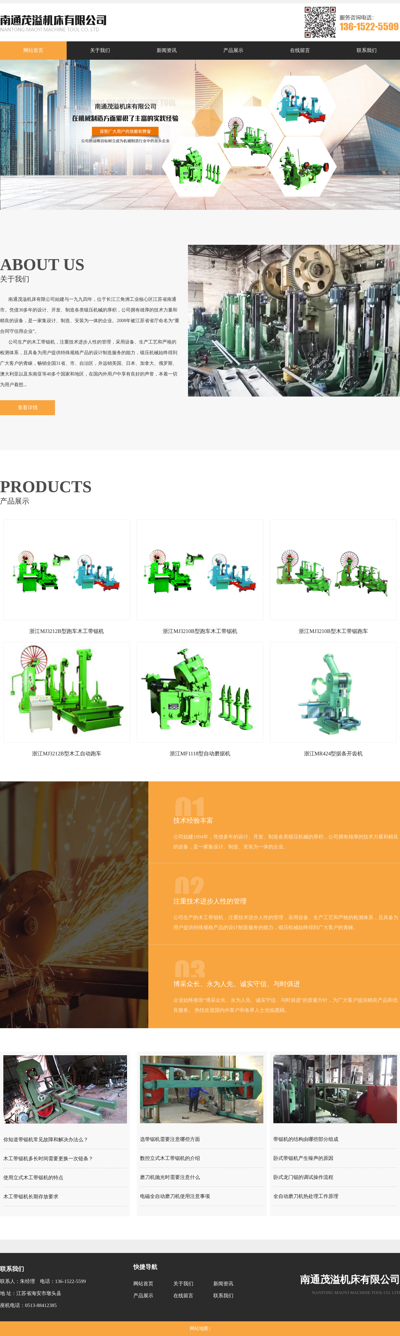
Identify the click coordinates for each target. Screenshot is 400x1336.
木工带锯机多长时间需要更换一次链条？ (48, 1158)
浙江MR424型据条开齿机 (333, 753)
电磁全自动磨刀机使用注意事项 (175, 1196)
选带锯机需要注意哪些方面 (170, 1139)
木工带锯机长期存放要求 (30, 1196)
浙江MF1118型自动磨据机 (200, 753)
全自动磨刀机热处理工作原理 (305, 1196)
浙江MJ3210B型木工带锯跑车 (333, 631)
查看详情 (28, 407)
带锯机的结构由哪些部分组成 (305, 1139)
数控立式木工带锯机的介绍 (170, 1158)
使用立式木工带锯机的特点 (33, 1177)
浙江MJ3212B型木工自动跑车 (66, 753)
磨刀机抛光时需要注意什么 (170, 1177)
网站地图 (199, 1328)
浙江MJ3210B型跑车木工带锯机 (200, 631)
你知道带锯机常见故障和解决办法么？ (45, 1139)
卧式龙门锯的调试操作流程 (303, 1177)
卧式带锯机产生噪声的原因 (303, 1158)
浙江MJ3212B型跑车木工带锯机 (66, 631)
